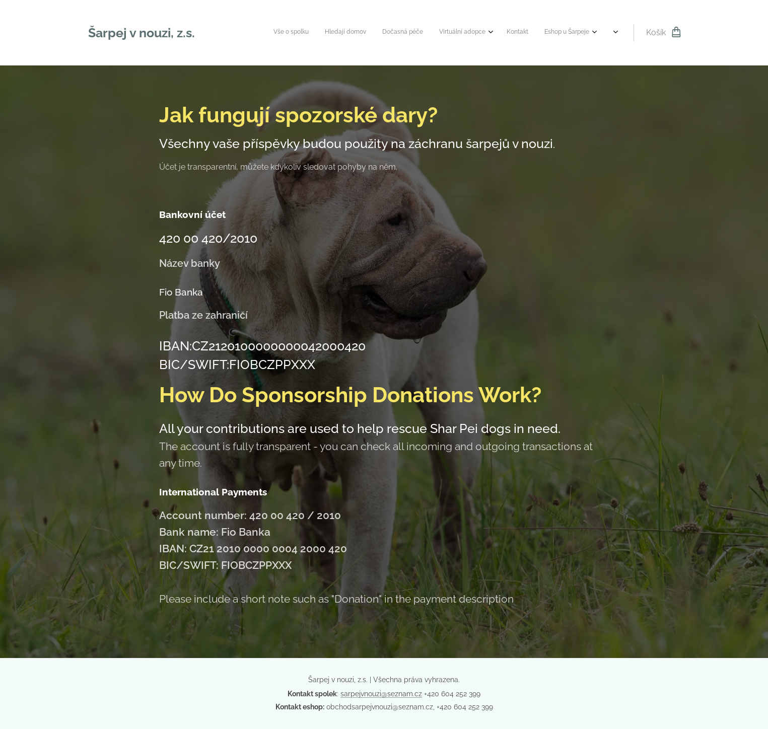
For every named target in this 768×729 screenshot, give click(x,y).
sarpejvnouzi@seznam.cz (381, 694)
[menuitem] (398, 32)
